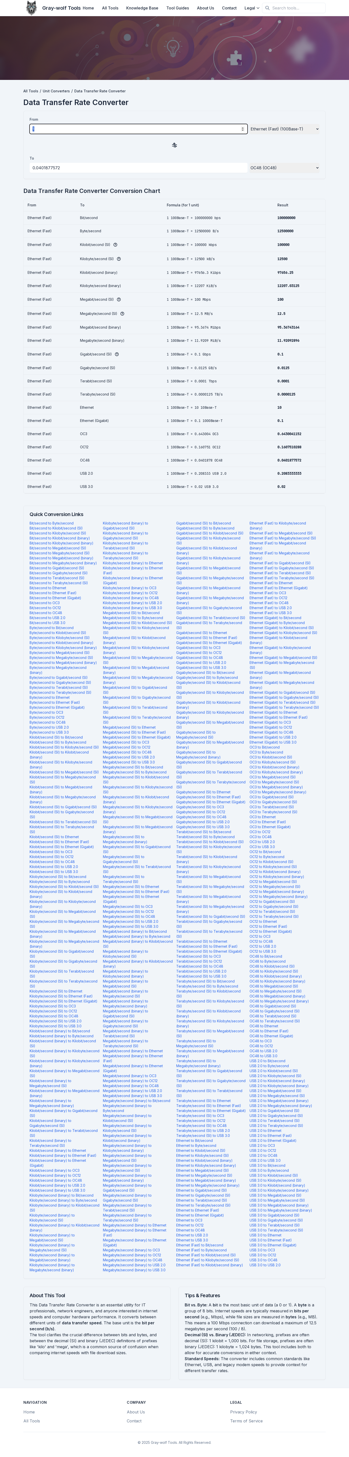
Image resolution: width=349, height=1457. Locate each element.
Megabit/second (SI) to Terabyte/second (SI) (137, 719)
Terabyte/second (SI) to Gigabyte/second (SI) (211, 1083)
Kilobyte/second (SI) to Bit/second (58, 876)
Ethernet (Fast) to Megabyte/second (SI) (283, 538)
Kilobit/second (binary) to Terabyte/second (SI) (50, 1143)
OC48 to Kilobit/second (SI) (272, 966)
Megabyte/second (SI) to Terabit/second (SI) (137, 869)
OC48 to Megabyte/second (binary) (279, 1001)
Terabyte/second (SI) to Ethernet (203, 1101)
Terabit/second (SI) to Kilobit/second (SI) (210, 842)
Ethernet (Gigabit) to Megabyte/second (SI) (282, 665)
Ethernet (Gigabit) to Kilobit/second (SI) (282, 628)
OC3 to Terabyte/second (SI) (274, 812)
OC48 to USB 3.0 (263, 1056)
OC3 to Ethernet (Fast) (268, 822)
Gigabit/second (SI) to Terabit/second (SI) (210, 618)
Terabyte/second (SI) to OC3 (200, 1115)
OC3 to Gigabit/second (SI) (272, 797)
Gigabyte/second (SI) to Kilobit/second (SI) (208, 685)
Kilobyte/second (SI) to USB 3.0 (56, 1026)
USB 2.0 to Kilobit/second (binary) (277, 1081)
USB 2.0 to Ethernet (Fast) (271, 1135)
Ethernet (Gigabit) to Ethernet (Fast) (279, 717)
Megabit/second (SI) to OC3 (126, 742)
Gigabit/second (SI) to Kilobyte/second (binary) (208, 560)
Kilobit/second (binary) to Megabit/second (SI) (64, 1073)
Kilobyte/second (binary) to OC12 (130, 593)
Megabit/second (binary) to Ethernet (133, 1051)
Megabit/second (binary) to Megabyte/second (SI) (125, 993)
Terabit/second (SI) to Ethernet (201, 941)
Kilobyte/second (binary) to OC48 (131, 598)
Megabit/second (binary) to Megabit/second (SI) (125, 983)
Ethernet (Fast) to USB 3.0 (271, 613)
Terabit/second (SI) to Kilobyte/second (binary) (208, 869)
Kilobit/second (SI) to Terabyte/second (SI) (62, 829)
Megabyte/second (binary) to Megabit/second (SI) (127, 1158)
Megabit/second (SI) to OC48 (127, 752)
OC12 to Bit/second (265, 852)
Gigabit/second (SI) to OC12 (199, 652)
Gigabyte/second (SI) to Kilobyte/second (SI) (210, 694)
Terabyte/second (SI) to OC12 (200, 1120)
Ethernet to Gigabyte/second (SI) (203, 1195)
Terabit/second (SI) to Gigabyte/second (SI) (209, 924)
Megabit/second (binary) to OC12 (130, 1081)
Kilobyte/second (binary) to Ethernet (133, 563)
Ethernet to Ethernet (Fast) (197, 1210)
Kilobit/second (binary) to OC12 (55, 1175)
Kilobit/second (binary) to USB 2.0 (57, 1185)
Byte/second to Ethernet (50, 697)
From (34, 119)
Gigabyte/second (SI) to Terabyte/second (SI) (211, 784)
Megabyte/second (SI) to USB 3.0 (130, 926)
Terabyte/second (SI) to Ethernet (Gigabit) (211, 1110)
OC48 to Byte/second (268, 961)
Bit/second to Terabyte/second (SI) (59, 583)
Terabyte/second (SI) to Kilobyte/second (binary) (210, 1023)
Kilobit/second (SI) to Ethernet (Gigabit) (62, 847)
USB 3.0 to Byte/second (269, 1170)
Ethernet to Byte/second (196, 1145)
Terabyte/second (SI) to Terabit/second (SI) (209, 1093)
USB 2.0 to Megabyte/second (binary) (281, 1106)
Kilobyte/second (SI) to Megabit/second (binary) (63, 933)
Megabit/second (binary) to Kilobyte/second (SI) (125, 953)
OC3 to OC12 (260, 832)
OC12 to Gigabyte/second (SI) (274, 906)
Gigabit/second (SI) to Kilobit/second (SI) (210, 533)
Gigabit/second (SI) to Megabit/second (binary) (208, 590)
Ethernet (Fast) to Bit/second (199, 1245)
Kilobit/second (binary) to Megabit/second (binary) (64, 1093)
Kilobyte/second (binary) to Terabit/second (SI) (125, 545)
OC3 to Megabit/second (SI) (273, 777)
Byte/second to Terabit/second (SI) (59, 687)
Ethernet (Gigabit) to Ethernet (273, 712)
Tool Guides (177, 7)
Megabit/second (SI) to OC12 (126, 747)
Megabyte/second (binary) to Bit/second (136, 1101)
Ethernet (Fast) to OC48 (269, 603)
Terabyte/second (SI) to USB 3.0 (203, 1135)
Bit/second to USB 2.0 (47, 618)
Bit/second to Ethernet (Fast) (53, 593)
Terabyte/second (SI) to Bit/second (205, 981)
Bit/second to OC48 (46, 613)
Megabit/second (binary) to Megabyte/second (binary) (125, 1003)
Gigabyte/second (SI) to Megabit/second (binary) (210, 744)
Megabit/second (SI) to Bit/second (131, 613)
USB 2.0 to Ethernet (265, 1130)
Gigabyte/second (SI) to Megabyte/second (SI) (196, 734)
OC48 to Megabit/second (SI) (274, 986)
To (32, 158)
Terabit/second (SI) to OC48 (199, 966)
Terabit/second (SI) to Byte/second (205, 837)
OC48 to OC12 (261, 1046)
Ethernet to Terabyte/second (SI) (203, 1205)
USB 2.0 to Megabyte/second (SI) (277, 1096)
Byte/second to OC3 (46, 712)
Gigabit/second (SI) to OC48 (199, 657)
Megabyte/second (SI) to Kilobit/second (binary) (136, 799)
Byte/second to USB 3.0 (49, 732)
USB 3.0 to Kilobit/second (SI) (274, 1175)
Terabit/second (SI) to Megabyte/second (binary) (210, 909)
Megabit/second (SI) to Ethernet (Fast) (134, 732)
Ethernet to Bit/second (194, 1140)
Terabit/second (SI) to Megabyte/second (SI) (210, 889)
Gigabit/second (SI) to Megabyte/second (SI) (210, 580)
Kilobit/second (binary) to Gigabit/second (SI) (63, 1113)
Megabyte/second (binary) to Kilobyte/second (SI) (127, 1128)
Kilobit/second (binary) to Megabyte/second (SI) (50, 1083)
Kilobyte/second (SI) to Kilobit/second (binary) (61, 894)
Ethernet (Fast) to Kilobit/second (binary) (209, 1265)
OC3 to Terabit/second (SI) (272, 807)
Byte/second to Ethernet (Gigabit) (57, 707)
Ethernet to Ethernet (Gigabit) (200, 1215)
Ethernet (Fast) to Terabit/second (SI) (280, 573)
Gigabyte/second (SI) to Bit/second (205, 672)
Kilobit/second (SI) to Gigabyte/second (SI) (62, 814)
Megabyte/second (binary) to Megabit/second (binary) (127, 1177)
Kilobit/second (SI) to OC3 (51, 852)
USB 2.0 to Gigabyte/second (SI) (276, 1115)
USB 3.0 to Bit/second (267, 1165)
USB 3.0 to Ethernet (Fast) (271, 1240)
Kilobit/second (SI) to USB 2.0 (54, 867)
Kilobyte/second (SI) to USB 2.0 (56, 1021)
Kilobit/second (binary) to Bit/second (60, 1031)
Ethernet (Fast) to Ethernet (271, 583)
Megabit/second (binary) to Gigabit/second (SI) (125, 1013)
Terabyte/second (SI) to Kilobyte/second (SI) (210, 1003)
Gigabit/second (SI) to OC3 (198, 647)
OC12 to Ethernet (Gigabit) (271, 931)
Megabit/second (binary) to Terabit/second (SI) (125, 1033)
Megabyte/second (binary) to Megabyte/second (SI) (127, 1167)
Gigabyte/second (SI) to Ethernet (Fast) (208, 797)
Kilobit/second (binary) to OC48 (56, 1180)
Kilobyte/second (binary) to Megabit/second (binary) (52, 1257)
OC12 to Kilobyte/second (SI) (273, 867)
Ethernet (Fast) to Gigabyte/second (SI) (282, 568)
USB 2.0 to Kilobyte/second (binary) (279, 1086)
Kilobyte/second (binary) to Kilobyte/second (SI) (52, 1217)
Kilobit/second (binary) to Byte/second (61, 1036)
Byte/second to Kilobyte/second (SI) (60, 638)
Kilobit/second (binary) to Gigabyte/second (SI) (50, 1123)
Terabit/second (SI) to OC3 (198, 956)
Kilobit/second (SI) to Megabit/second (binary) (61, 789)
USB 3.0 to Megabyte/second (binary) (281, 1210)
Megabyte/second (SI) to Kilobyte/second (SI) (138, 789)
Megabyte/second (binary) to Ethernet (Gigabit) (134, 1242)
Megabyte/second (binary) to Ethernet (134, 1225)
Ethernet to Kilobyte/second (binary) (206, 1165)
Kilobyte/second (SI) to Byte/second (60, 881)
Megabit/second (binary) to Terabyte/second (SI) (125, 1043)
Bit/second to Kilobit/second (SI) (56, 528)
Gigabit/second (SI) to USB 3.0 (201, 667)
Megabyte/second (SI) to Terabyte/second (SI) (123, 879)
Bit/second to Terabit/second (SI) (57, 578)
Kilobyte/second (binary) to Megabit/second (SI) (52, 1237)
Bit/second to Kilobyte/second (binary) (61, 543)
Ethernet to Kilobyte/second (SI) (202, 1155)
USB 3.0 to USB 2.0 (265, 1265)
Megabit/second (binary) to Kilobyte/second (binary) (125, 973)
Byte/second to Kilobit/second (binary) (61, 643)
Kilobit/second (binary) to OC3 (55, 1170)
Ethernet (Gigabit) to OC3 (270, 722)
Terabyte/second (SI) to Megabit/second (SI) (210, 1033)
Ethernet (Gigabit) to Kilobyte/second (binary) (280, 650)
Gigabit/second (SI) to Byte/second (205, 528)
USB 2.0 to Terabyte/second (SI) (276, 1125)
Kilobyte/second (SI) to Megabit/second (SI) (63, 914)
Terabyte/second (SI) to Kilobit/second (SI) (208, 993)
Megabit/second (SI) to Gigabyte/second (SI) (137, 699)
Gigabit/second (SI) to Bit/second (203, 523)
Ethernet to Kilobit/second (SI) (200, 1150)
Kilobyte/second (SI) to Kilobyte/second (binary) (63, 904)
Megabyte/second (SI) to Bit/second (133, 767)
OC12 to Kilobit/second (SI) (272, 862)
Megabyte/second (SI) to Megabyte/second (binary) (125, 839)
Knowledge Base (142, 7)
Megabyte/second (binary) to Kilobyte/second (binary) (127, 1148)
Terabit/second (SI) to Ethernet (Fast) (207, 946)
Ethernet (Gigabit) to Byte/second (277, 623)
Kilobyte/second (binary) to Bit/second (61, 1195)
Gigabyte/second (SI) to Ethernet (203, 792)
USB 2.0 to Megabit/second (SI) (276, 1091)
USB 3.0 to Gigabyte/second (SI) (276, 1220)
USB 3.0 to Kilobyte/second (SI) (276, 1180)
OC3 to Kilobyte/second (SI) (273, 762)
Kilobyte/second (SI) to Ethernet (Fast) (61, 996)
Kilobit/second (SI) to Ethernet (54, 837)
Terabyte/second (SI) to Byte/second (207, 986)
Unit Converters (56, 91)
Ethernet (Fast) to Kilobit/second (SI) (206, 1255)
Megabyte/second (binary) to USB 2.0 (134, 1265)
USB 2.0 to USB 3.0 (265, 1160)
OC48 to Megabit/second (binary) (277, 996)
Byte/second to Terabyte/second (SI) (60, 692)
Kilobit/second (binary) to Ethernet (58, 1150)
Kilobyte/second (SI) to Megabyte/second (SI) (64, 924)
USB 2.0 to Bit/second (267, 1061)
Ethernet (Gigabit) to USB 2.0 (273, 737)
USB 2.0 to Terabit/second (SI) (275, 1120)
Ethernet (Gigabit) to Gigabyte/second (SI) (284, 697)
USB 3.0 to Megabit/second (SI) (276, 1195)
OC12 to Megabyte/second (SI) (275, 886)
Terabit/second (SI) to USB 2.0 (201, 971)
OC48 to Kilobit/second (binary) (276, 976)
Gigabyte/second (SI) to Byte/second (207, 677)
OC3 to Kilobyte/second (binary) (276, 772)
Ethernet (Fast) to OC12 (268, 598)
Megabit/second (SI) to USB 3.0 (129, 762)
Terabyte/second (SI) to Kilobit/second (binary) (208, 1013)
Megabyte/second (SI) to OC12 (128, 911)
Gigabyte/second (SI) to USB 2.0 (203, 822)
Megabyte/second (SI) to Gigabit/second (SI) (137, 849)
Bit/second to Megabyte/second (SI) (60, 553)
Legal (252, 7)
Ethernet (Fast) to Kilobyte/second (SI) (207, 1260)
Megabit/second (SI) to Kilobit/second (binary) (134, 640)
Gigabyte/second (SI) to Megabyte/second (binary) (198, 754)
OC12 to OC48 (261, 941)
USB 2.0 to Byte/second (269, 1066)
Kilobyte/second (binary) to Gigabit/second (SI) (125, 525)
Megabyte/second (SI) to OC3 (128, 906)
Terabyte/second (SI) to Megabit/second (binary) (210, 1053)
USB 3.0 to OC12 (263, 1255)
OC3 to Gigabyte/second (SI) (273, 802)
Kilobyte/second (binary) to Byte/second (63, 1200)
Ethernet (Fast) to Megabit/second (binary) (278, 545)
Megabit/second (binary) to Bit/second (135, 931)
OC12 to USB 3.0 (263, 951)
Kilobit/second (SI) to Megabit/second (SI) (64, 772)
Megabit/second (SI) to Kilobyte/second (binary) (136, 650)
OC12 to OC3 (260, 936)
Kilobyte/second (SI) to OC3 (53, 1006)
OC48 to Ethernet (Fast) (269, 1031)
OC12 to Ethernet (263, 921)
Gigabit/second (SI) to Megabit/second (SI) (208, 570)
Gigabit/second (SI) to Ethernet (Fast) (206, 638)
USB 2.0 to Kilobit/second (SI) (274, 1071)
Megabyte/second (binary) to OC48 (132, 1260)
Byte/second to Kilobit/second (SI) (58, 633)
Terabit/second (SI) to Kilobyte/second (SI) (208, 849)
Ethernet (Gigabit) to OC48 (271, 732)
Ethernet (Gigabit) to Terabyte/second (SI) (284, 707)
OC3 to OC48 (261, 837)
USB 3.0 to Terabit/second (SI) (275, 1225)
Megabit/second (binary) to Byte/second (136, 936)
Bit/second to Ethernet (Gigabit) (55, 598)
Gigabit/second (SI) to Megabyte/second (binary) (210, 600)
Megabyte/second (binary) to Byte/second (127, 1108)
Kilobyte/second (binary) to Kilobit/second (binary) (64, 1227)
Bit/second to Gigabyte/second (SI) (59, 573)
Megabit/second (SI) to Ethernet (129, 727)
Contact (229, 7)
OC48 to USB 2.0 (263, 1051)
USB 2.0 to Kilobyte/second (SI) (276, 1076)
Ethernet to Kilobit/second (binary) (204, 1160)
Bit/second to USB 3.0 (47, 623)
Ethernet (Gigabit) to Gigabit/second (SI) (282, 692)
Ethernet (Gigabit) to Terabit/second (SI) (283, 702)
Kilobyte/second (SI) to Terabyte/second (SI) (63, 983)
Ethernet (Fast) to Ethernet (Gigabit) (279, 588)
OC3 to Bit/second (265, 747)
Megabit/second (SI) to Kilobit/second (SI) (137, 623)
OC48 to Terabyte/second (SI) (275, 1021)
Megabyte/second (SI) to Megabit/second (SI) (138, 819)
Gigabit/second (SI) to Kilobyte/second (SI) (208, 540)
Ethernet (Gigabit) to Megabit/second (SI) (283, 657)
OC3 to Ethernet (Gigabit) (270, 827)
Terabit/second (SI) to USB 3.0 (201, 976)
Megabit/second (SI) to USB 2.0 (129, 757)
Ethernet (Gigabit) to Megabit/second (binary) (280, 675)
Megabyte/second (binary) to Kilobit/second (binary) (127, 1138)
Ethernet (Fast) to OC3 (268, 593)
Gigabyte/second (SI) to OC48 (201, 817)
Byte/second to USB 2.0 (49, 727)
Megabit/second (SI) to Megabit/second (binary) (136, 670)
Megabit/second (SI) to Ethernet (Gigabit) (137, 737)
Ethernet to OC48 (190, 1230)
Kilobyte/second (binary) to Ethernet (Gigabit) (133, 580)
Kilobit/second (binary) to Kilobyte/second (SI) (64, 1053)
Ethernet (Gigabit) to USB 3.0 (273, 742)
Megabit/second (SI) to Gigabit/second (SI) (135, 690)
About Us (205, 7)
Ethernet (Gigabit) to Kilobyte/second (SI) (283, 633)
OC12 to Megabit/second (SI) (273, 881)
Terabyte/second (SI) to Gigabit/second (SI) (209, 1073)
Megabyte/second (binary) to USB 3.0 (134, 1270)
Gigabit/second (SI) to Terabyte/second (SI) (209, 625)
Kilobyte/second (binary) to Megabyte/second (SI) (52, 1247)
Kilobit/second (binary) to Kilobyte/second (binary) (64, 1063)
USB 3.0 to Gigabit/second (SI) (275, 1215)
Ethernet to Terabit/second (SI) (201, 1200)
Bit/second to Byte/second (52, 523)
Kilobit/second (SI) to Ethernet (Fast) (59, 842)
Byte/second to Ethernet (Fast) (55, 702)
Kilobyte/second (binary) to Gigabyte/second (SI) (125, 535)
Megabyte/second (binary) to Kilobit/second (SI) (127, 1118)
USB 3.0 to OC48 (263, 1260)
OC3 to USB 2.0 (262, 842)
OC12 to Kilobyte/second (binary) (277, 876)
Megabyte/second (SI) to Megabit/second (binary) (138, 829)
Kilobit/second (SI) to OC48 (52, 862)
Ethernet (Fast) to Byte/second (201, 1250)
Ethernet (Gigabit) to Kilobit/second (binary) (278, 640)
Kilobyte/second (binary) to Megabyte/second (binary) (52, 1267)
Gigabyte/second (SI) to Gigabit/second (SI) (209, 764)
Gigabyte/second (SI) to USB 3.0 (203, 827)
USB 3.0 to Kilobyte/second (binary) (279, 1190)
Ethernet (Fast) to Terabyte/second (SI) (282, 578)
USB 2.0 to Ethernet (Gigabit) (273, 1140)
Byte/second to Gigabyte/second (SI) (60, 682)
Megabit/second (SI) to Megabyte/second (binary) (138, 680)
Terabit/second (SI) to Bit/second (203, 832)
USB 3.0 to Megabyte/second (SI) (277, 1200)
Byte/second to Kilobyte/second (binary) (63, 647)
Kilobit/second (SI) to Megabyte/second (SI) (63, 779)
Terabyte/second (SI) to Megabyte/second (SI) (196, 1043)
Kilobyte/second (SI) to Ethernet (56, 991)
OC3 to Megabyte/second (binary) (278, 792)
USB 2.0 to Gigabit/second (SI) (275, 1110)
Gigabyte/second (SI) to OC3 (200, 807)
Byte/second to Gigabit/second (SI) (59, 677)
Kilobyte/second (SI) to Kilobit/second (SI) (64, 886)
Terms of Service (246, 1420)
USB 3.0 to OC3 (262, 1250)
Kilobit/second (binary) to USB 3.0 (57, 1190)
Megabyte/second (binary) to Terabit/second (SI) (127, 1207)
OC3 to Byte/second (266, 752)
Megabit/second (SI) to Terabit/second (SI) (135, 709)
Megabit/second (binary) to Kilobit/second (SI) (138, 943)
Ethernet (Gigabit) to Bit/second (275, 618)
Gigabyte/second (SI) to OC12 (200, 812)
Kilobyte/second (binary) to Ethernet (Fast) (133, 570)
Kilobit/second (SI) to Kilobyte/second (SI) (64, 747)
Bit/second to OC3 (45, 603)
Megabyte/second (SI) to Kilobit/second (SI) (136, 779)
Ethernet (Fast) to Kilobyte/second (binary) (278, 525)
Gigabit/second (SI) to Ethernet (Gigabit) (209, 643)
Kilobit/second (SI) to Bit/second (56, 737)
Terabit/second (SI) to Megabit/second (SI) (208, 879)
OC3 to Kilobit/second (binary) (275, 767)
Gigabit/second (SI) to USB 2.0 (201, 662)
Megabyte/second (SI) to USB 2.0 (130, 921)
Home (88, 7)
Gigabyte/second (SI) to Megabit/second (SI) (210, 724)
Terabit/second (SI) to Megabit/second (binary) (208, 899)
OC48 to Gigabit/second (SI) (273, 1006)
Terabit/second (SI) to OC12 (199, 961)
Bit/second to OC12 (45, 608)
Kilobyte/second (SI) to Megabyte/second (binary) (64, 943)
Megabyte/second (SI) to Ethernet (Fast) (136, 891)
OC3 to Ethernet (263, 817)
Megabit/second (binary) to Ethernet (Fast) (133, 1058)
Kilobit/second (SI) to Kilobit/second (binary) (59, 754)
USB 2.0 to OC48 (263, 1155)
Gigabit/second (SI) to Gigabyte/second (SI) (209, 610)
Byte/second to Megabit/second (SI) (60, 652)
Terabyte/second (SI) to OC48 (201, 1125)
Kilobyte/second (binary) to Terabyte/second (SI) (125, 555)
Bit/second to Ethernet (48, 588)
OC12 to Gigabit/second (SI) (272, 901)
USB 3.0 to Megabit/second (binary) (279, 1205)
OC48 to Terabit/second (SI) (273, 1016)
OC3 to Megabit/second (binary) (276, 787)
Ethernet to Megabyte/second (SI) (204, 1175)
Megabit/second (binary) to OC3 (129, 1076)
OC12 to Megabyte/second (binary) (279, 896)
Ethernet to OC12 (190, 1225)
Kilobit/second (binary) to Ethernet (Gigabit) (58, 1162)
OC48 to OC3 (261, 1041)
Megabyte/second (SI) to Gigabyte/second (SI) (123, 859)
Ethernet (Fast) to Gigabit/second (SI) (280, 563)
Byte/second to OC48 (48, 722)
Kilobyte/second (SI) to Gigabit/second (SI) (62, 953)
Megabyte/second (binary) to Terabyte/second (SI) (127, 1217)
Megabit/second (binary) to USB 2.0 (132, 1091)
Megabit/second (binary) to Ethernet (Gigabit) (133, 1068)
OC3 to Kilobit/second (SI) (271, 757)
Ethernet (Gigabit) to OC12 (271, 727)
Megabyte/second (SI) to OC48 (129, 916)
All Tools (110, 7)
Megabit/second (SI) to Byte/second (133, 618)
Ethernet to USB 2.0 (192, 1235)
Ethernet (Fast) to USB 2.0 (271, 608)
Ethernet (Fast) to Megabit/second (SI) (281, 533)
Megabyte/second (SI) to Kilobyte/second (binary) (138, 809)
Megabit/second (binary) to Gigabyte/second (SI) (125, 1023)
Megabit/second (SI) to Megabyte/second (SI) (138, 660)
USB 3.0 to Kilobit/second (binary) (277, 1185)
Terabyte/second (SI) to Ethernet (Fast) (208, 1106)
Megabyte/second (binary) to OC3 (131, 1250)
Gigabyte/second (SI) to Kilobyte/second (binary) (210, 714)
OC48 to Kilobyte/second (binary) (277, 981)
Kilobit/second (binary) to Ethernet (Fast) (63, 1155)
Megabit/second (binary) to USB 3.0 (132, 1096)
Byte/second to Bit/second (52, 628)
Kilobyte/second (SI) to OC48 (54, 1016)
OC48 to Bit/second (266, 956)
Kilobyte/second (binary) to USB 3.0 (132, 608)
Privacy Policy (243, 1411)
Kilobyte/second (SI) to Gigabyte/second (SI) (63, 963)
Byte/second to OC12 (47, 717)
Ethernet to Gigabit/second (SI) (201, 1190)
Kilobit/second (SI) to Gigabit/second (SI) (63, 807)
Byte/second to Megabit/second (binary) (63, 662)
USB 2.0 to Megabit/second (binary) (279, 1101)
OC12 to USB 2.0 (263, 946)
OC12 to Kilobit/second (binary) (275, 872)
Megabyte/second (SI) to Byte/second (135, 772)
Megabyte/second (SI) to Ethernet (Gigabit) (131, 899)
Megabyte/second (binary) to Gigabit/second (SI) (127, 1187)
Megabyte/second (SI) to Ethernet (131, 886)
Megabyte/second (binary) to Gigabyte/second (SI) (127, 1197)
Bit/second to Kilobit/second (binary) (60, 538)
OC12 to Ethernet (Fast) (268, 926)
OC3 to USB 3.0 (262, 847)
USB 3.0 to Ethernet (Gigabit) (273, 1245)
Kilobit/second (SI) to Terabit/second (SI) (63, 822)
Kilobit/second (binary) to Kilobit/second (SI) (63, 1043)
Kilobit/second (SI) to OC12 (52, 857)
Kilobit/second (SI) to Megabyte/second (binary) (63, 799)
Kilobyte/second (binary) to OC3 (129, 588)
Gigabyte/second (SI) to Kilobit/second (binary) (208, 704)
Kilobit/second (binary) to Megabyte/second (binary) (52, 1103)
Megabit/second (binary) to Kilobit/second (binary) (138, 963)
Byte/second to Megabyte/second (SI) (61, 657)
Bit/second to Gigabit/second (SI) (57, 568)
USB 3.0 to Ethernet (265, 1235)
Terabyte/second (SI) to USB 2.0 (203, 1130)
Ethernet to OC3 (189, 1220)
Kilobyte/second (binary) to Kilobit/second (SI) (64, 1207)
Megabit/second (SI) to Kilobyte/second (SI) (136, 630)
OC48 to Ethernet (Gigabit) (271, 1036)
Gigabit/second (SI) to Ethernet (201, 633)
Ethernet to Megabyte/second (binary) (208, 1185)
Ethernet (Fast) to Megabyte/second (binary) (279, 555)
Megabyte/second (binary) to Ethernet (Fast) (134, 1232)
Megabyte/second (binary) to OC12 (132, 1255)
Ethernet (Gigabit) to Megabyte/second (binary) (282, 685)
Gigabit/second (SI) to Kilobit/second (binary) (206, 550)
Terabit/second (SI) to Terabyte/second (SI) (209, 933)
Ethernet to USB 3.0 (192, 1240)
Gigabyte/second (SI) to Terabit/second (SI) (209, 774)
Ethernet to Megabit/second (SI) (202, 1170)
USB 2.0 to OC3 (262, 1145)
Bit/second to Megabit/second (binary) (61, 558)
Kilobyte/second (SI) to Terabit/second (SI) (62, 973)
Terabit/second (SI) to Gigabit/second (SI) (210, 916)
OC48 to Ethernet (264, 1026)
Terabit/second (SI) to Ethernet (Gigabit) (209, 951)
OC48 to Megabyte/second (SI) (276, 991)
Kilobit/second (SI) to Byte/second (58, 742)
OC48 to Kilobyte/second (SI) (274, 971)
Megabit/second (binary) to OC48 (131, 1086)
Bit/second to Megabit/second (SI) (58, 548)
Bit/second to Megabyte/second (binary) (63, 563)
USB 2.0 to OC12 (263, 1150)
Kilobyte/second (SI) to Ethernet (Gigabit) (63, 1001)
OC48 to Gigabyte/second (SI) (275, 1011)
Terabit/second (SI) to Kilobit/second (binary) (206, 859)
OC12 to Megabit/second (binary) (277, 891)
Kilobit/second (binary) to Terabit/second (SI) (64, 1133)
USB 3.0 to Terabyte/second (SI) (276, 1230)
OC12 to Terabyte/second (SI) (274, 916)
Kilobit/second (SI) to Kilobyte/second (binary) (61, 764)
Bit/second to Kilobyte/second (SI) (58, 533)
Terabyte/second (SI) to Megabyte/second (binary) (198, 1063)
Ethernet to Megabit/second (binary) (206, 1180)
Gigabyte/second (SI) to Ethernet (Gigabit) (211, 802)
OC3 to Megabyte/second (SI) (274, 782)
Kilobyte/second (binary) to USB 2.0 (132, 603)
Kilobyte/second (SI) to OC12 (53, 1011)
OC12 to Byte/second (267, 857)
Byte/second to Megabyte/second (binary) (58, 670)
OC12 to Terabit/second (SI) (272, 911)
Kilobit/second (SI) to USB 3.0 (54, 872)
